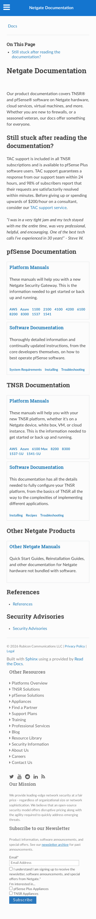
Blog (16, 732)
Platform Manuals (29, 267)
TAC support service (48, 208)
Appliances (21, 702)
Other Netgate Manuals (34, 547)
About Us (20, 750)
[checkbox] (48, 891)
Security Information (30, 744)
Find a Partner (24, 708)
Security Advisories (30, 629)
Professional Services (31, 726)
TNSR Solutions (26, 689)
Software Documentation (36, 328)
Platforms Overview (30, 683)
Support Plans (24, 714)
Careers (19, 756)
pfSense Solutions (28, 695)
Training (19, 720)
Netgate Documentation (51, 8)
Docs (12, 26)
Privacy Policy (75, 646)
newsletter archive (55, 844)
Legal (10, 651)
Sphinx (31, 659)
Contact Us (22, 763)
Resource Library (27, 738)
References (23, 604)
